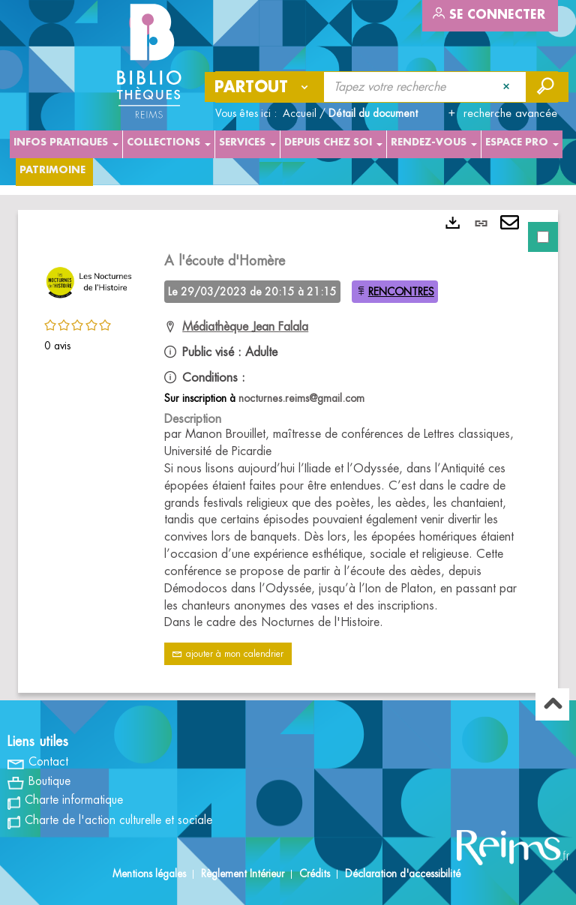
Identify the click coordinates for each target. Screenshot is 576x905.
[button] (89, 280)
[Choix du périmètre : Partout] (265, 87)
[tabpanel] (288, 451)
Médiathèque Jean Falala (245, 327)
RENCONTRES (401, 291)
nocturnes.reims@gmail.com (301, 398)
